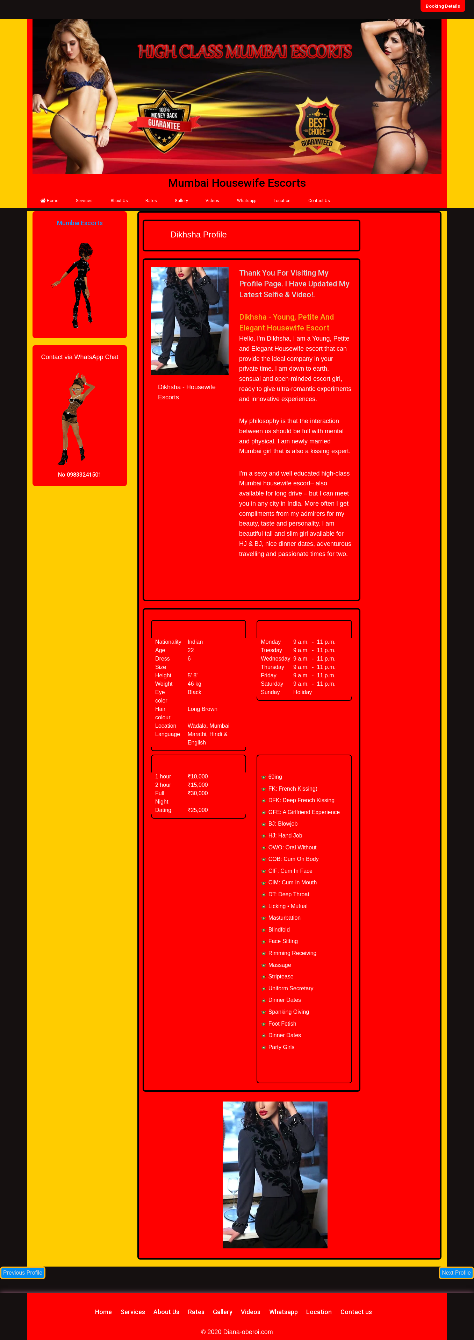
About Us (119, 200)
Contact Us (319, 200)
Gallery (181, 200)
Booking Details (444, 6)
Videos (212, 200)
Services (84, 200)
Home (49, 200)
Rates (151, 200)
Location (282, 200)
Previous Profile (22, 1273)
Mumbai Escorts (80, 223)
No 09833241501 (79, 474)
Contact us (356, 1312)
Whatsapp (246, 200)
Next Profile (456, 1273)
